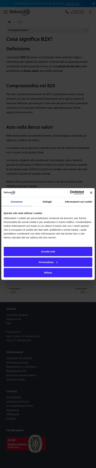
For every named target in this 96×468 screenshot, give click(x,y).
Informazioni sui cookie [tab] (78, 201)
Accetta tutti (48, 251)
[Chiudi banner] (91, 192)
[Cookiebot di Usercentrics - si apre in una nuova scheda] (70, 193)
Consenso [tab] (16, 201)
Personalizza (48, 262)
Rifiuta (48, 272)
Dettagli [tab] (47, 201)
